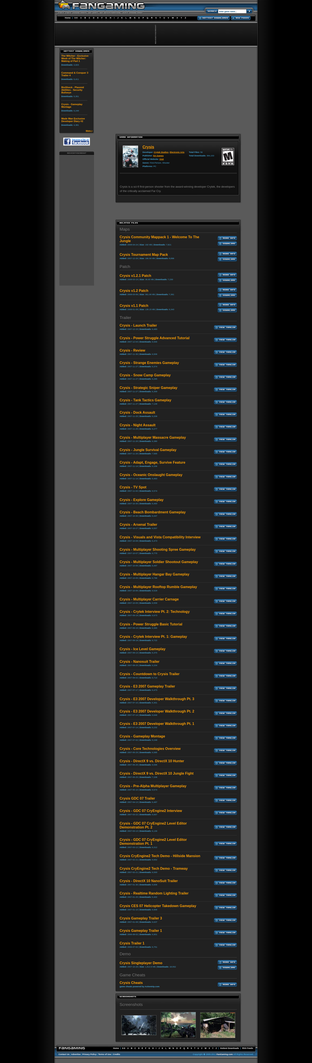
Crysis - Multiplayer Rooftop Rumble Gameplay (158, 587)
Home (68, 18)
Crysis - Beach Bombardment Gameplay (153, 512)
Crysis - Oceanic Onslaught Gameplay (151, 475)
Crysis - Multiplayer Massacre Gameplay (153, 437)
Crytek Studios (161, 152)
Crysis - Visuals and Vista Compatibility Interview (160, 537)
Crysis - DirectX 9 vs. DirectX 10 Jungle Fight (156, 773)
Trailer (125, 317)
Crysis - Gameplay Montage (142, 736)
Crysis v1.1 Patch (134, 305)
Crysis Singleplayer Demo (141, 963)
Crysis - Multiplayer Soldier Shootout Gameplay (159, 562)
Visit (161, 159)
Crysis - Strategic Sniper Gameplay (148, 388)
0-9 (76, 18)
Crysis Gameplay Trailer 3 (141, 918)
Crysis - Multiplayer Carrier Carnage (149, 599)
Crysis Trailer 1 (132, 943)
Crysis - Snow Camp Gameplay (145, 375)
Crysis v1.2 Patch (134, 291)
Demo (125, 954)
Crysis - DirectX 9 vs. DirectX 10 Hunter (152, 761)
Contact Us (64, 1054)
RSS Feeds (247, 1048)
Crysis (148, 147)
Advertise (76, 1054)
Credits (116, 1054)
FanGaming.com (224, 1054)
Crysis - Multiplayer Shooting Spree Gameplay (158, 549)
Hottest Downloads (229, 1048)
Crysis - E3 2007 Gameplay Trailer (147, 686)
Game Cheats (132, 975)
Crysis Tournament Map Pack (144, 254)
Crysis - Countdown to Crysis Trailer (150, 674)
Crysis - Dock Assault (137, 412)
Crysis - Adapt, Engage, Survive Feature (152, 462)
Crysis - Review (132, 350)
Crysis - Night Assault (138, 425)
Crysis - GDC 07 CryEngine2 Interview (151, 811)
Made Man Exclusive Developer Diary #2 (73, 119)
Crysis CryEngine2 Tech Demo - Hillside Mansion (160, 856)
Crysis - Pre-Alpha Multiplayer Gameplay (153, 786)
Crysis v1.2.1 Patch (135, 276)
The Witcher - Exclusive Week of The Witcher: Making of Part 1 (75, 58)
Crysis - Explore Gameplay (142, 500)
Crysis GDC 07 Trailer (137, 798)
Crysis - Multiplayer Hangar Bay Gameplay (154, 574)
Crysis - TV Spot (133, 487)
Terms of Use (104, 1054)
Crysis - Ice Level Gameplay (143, 649)
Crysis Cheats (131, 983)
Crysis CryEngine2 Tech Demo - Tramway (154, 868)
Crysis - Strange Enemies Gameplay (149, 363)
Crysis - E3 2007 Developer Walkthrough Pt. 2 (157, 711)
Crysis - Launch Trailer (138, 325)
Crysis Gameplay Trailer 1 (141, 930)
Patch (125, 266)
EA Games (158, 155)
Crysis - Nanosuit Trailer (139, 661)
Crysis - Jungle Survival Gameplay (148, 450)
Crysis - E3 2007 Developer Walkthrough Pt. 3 (157, 699)
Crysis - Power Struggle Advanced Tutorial (155, 338)
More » (89, 130)
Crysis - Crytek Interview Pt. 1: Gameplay (153, 636)
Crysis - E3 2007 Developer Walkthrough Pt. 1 (157, 724)
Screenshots (131, 1004)
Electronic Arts (177, 152)
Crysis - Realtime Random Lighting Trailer (154, 893)
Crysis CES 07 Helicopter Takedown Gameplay (158, 906)
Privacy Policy (89, 1054)
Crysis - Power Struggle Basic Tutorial (151, 624)
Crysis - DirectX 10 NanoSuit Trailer (149, 881)
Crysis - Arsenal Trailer (138, 524)
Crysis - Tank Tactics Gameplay (145, 400)
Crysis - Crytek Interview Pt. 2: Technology (155, 611)
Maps (125, 229)
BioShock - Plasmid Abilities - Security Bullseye (72, 90)
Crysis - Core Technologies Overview (150, 749)
